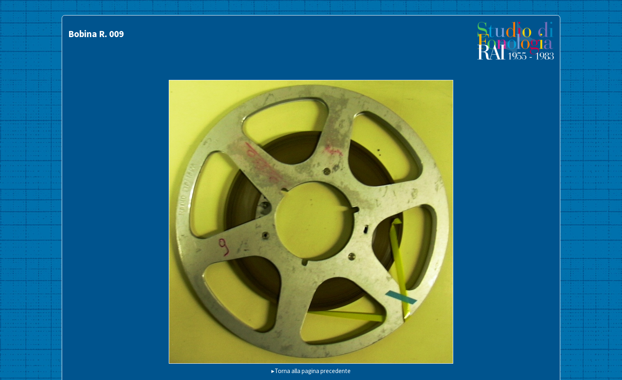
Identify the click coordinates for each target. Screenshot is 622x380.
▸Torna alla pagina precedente (311, 371)
